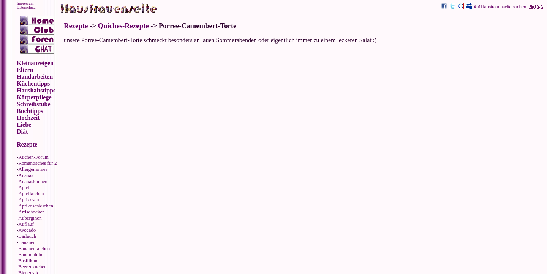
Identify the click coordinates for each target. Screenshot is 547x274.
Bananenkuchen (34, 248)
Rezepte (76, 26)
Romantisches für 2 (37, 163)
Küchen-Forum (33, 157)
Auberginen (29, 218)
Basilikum (28, 260)
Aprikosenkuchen (35, 206)
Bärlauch (27, 236)
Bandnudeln (30, 254)
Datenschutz (26, 7)
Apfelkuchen (31, 193)
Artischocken (31, 212)
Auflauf (25, 224)
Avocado (27, 230)
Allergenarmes (32, 169)
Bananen (26, 242)
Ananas (25, 175)
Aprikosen (28, 199)
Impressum (25, 3)
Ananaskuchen (32, 181)
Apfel (24, 187)
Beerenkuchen (32, 266)
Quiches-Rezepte (123, 26)
